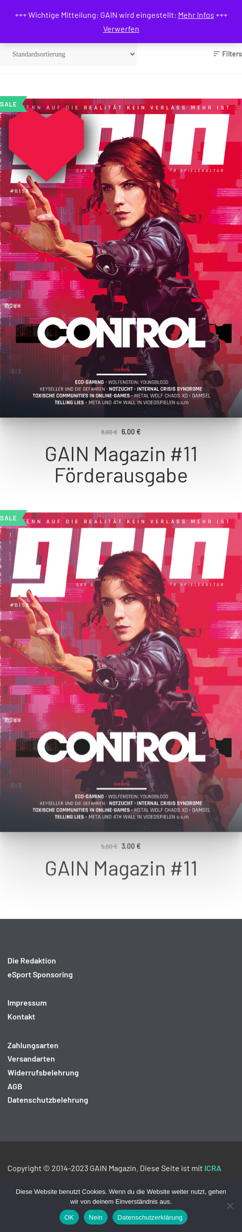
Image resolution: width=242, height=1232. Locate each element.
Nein (96, 1217)
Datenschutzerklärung (150, 1217)
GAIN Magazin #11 (121, 896)
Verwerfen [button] (121, 28)
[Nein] (230, 1206)
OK (69, 1217)
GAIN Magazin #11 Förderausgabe (121, 465)
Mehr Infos (196, 14)
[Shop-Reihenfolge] (68, 54)
